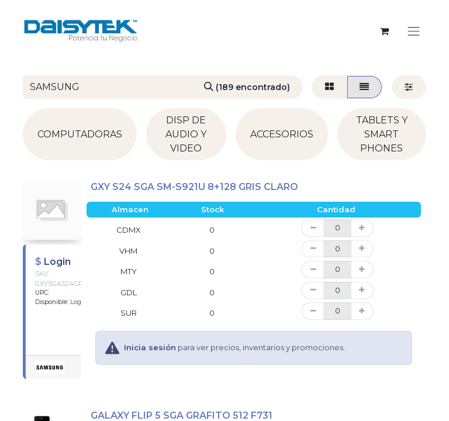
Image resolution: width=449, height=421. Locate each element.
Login (57, 261)
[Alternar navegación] (414, 31)
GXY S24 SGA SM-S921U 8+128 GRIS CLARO (194, 186)
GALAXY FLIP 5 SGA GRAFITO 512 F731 (181, 415)
